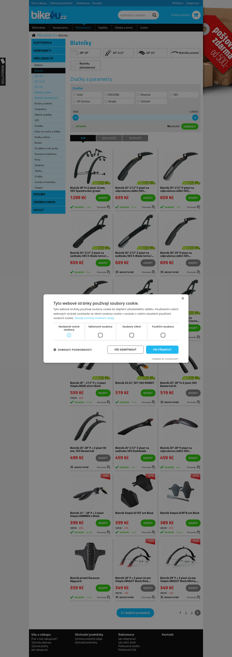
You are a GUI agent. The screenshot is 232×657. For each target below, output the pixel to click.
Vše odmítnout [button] (125, 349)
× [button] (182, 298)
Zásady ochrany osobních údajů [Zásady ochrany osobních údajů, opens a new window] (94, 318)
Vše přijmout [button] (162, 349)
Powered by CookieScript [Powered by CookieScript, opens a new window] (165, 359)
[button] (72, 349)
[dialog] (116, 328)
